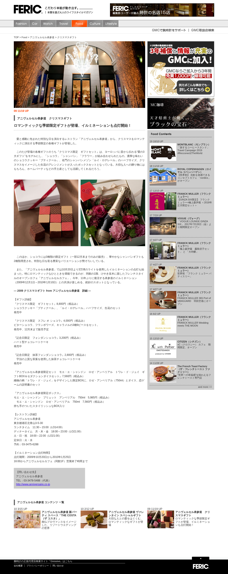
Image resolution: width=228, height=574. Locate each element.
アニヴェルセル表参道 (42, 37)
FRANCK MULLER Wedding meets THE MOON (194, 321)
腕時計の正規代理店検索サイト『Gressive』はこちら (43, 561)
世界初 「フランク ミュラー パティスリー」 (194, 272)
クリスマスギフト (67, 37)
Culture (95, 23)
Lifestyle (110, 23)
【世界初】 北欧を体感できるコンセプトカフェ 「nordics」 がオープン (194, 175)
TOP (16, 37)
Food (79, 23)
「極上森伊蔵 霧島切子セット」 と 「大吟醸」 (194, 247)
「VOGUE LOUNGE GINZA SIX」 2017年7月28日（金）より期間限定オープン (194, 223)
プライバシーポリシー (37, 565)
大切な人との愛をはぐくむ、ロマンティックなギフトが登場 (126, 518)
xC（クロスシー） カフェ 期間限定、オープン (194, 344)
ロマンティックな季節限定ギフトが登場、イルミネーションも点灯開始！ (192, 518)
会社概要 (18, 565)
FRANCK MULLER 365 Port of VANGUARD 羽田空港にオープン (194, 298)
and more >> (205, 387)
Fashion (21, 23)
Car (35, 23)
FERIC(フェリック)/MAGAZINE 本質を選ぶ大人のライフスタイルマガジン (29, 10)
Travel (64, 23)
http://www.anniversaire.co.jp (33, 484)
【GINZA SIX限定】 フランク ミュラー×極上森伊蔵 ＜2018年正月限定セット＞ (194, 199)
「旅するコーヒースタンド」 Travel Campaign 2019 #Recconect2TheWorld (193, 149)
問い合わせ (58, 565)
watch (48, 23)
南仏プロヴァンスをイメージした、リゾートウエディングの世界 (59, 520)
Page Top (200, 558)
